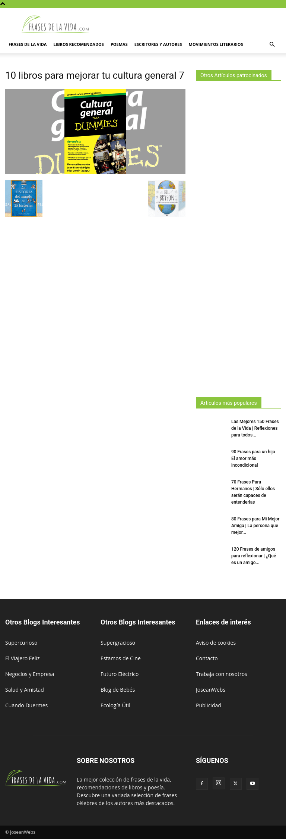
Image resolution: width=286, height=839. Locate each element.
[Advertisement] (238, 237)
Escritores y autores (158, 44)
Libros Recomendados (78, 44)
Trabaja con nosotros (221, 673)
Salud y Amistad (24, 689)
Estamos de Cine (121, 658)
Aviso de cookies (216, 642)
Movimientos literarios (216, 44)
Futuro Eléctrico (120, 673)
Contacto (207, 658)
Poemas (119, 44)
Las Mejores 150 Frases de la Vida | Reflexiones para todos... (255, 428)
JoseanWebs (210, 689)
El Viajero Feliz (22, 658)
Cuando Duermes (26, 705)
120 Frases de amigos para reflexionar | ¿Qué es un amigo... (253, 556)
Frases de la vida (28, 44)
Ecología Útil (115, 705)
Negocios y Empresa (29, 673)
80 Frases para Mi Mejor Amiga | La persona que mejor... (255, 525)
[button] (272, 44)
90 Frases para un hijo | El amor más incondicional (254, 458)
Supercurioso (21, 642)
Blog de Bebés (118, 689)
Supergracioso (118, 642)
